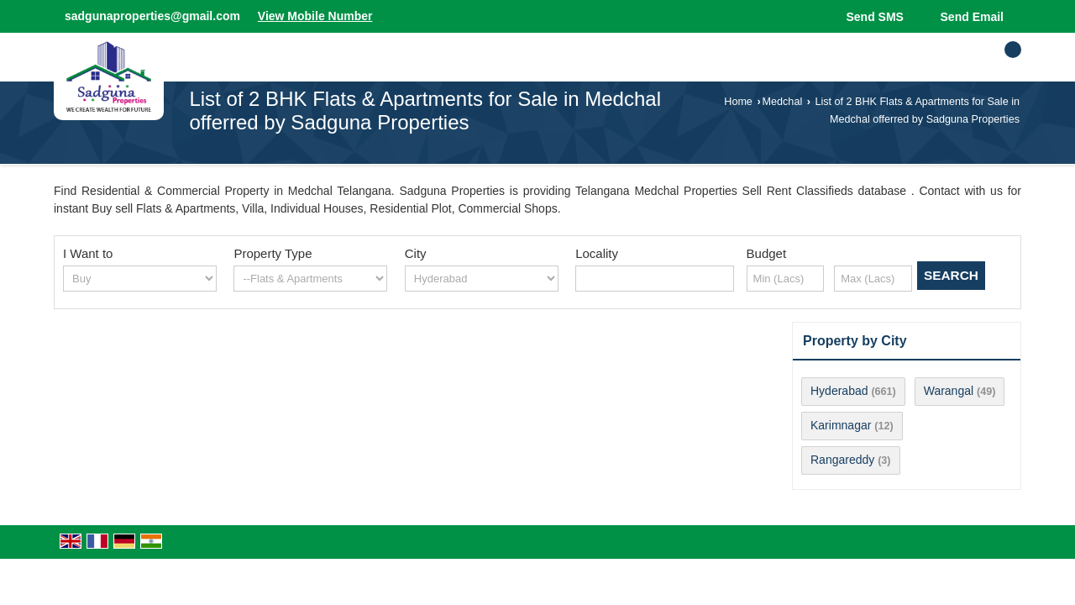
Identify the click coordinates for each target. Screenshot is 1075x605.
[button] (315, 16)
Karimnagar (840, 425)
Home (738, 102)
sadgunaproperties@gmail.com (152, 16)
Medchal (783, 102)
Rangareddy (842, 459)
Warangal (948, 390)
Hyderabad (839, 390)
